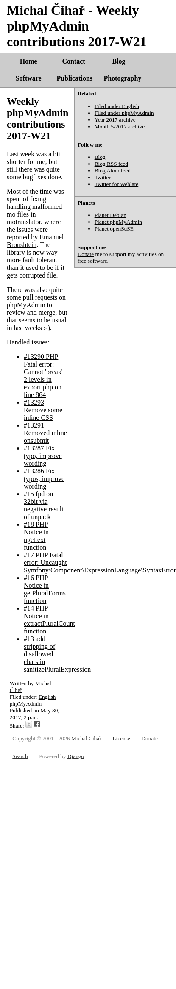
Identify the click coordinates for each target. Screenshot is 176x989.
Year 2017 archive (115, 120)
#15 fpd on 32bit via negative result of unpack (44, 505)
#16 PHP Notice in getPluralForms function (45, 589)
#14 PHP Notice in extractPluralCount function (49, 620)
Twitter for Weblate (117, 184)
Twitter (103, 177)
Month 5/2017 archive (120, 126)
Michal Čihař (86, 738)
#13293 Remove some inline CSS (43, 410)
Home (28, 61)
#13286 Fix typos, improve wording (44, 478)
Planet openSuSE (114, 228)
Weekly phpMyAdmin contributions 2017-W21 (37, 118)
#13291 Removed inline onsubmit (45, 433)
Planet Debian (110, 215)
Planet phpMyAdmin (118, 222)
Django (75, 756)
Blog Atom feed (113, 170)
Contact (73, 61)
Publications (74, 78)
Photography (122, 78)
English (47, 697)
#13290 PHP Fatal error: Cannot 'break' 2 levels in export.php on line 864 (43, 375)
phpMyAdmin (26, 703)
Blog (118, 61)
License (121, 738)
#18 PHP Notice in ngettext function (36, 536)
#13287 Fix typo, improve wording (43, 455)
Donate (86, 254)
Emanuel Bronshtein (35, 240)
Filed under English (117, 106)
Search (20, 756)
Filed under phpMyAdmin (124, 113)
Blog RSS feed (111, 164)
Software (29, 78)
